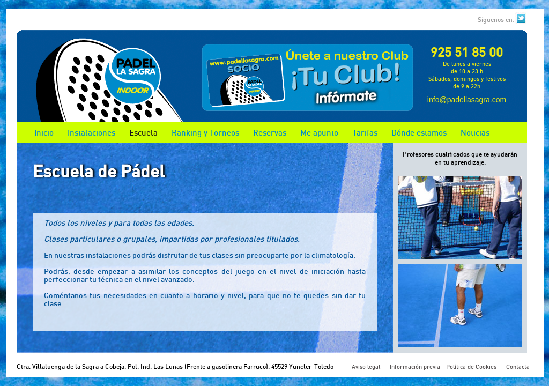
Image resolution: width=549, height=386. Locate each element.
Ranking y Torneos (205, 132)
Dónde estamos (419, 132)
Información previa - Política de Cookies (443, 366)
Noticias (475, 132)
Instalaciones (91, 132)
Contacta (518, 366)
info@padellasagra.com (466, 99)
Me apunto (319, 132)
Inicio (44, 132)
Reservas (269, 132)
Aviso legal (366, 366)
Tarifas (364, 132)
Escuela (143, 132)
